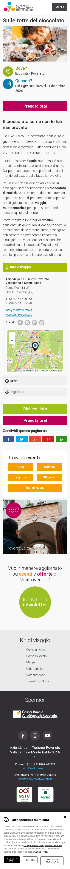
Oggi (20, 467)
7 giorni (20, 477)
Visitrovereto (19, 7)
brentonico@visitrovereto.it (35, 779)
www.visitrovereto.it (19, 314)
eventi (25, 574)
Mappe (30, 662)
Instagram (26, 322)
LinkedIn (33, 322)
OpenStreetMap (41, 370)
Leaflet (26, 370)
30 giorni (49, 477)
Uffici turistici (34, 668)
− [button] (12, 341)
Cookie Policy (41, 852)
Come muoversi (36, 656)
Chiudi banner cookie (65, 817)
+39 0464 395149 (45, 775)
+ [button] (12, 335)
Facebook (18, 322)
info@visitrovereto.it (19, 310)
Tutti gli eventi (34, 487)
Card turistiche (35, 675)
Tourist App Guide (37, 681)
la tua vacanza (35, 862)
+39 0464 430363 (44, 764)
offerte (45, 574)
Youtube (40, 322)
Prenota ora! (35, 106)
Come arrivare (35, 649)
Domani (49, 467)
